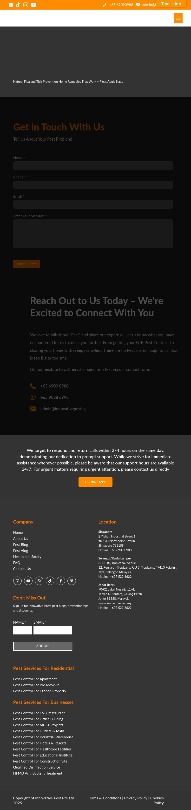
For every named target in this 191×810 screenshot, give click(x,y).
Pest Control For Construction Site (40, 761)
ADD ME (42, 646)
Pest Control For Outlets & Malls (39, 731)
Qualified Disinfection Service (36, 767)
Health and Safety (27, 556)
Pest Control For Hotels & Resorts (39, 743)
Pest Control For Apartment (35, 679)
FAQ (16, 562)
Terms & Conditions (104, 798)
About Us (20, 538)
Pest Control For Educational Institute (42, 755)
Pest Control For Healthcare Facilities (42, 749)
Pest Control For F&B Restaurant (39, 713)
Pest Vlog (20, 550)
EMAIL (39, 622)
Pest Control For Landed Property (39, 691)
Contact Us (22, 568)
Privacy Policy (135, 798)
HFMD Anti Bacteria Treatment (37, 773)
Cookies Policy (157, 800)
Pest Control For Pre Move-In (36, 685)
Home (18, 532)
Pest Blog (20, 544)
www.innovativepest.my (115, 603)
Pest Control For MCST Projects (38, 725)
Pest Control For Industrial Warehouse (43, 737)
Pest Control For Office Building (38, 719)
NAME (19, 622)
